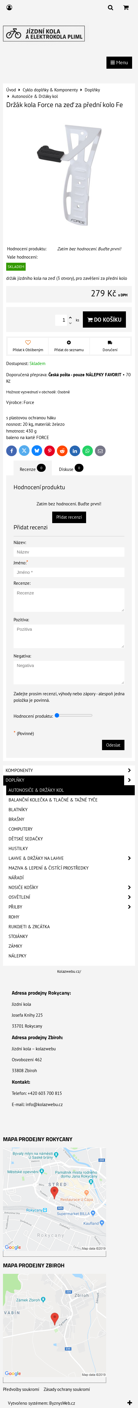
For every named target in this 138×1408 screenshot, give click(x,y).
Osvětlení (72, 897)
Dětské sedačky (26, 839)
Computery (20, 829)
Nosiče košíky (72, 887)
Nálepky (17, 956)
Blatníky (18, 809)
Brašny (16, 819)
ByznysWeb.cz (62, 1403)
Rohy (14, 917)
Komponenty (70, 770)
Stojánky (18, 936)
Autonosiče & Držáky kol (36, 790)
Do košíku (104, 319)
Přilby (72, 907)
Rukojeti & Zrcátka (29, 926)
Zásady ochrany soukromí (67, 1389)
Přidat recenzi (69, 517)
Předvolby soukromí (21, 1389)
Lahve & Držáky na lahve (72, 858)
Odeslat (113, 745)
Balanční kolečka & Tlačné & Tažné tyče (53, 800)
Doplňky (70, 780)
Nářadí (16, 877)
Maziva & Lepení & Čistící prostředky (48, 868)
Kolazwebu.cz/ (69, 971)
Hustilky (18, 848)
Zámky (15, 946)
